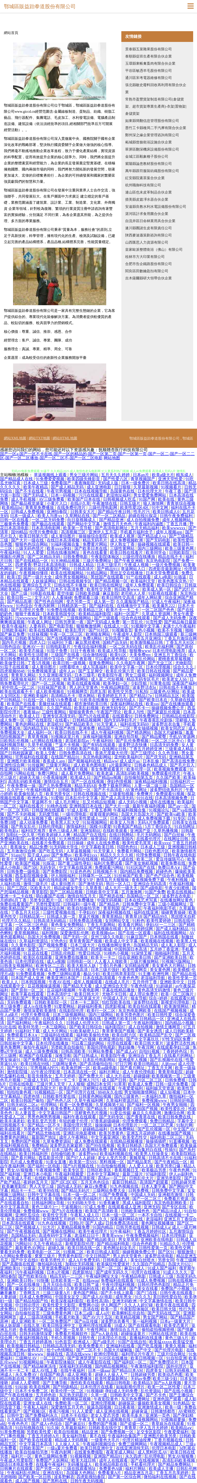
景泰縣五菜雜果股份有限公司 (148, 49)
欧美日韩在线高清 (169, 483)
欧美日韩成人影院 (104, 1252)
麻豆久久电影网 (147, 1113)
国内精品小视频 (180, 1023)
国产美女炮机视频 (142, 863)
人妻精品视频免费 (74, 1227)
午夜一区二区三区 (67, 634)
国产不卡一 (139, 708)
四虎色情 (32, 1096)
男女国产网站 (156, 1317)
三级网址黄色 (65, 1064)
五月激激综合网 (22, 851)
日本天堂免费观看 (163, 573)
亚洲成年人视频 (133, 1059)
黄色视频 (118, 1149)
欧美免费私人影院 (68, 1108)
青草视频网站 (27, 933)
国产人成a (94, 1223)
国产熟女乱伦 (24, 826)
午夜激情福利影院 (147, 1366)
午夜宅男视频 (59, 491)
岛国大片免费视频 (44, 937)
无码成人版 (108, 483)
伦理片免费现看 (36, 1014)
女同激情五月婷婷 (59, 1219)
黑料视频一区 (112, 1162)
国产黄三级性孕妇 (75, 863)
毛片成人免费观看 (27, 1162)
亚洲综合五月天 (37, 585)
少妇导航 (139, 683)
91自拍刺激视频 (70, 1239)
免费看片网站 (130, 851)
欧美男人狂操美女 (152, 1153)
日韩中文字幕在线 (44, 1194)
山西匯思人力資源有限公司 (146, 242)
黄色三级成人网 (63, 830)
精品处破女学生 (69, 888)
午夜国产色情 (63, 728)
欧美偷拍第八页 (29, 794)
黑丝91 (49, 929)
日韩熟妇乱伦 (51, 1288)
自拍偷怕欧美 (63, 1153)
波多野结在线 (146, 1002)
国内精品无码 (36, 728)
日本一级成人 (23, 516)
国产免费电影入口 (40, 1059)
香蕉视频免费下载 (148, 879)
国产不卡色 (156, 1395)
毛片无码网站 (149, 834)
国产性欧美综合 (33, 1276)
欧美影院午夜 (110, 675)
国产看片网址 (133, 1068)
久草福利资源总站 (123, 1100)
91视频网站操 (32, 1362)
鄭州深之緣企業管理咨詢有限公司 (152, 135)
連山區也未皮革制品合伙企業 (148, 192)
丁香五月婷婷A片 (43, 1436)
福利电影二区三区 (167, 1137)
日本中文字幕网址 (104, 1174)
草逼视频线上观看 (51, 475)
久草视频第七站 (110, 1104)
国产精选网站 (139, 732)
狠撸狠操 (63, 1198)
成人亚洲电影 (99, 487)
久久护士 (15, 790)
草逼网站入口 (133, 569)
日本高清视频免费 (172, 798)
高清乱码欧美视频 (133, 773)
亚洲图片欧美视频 (24, 761)
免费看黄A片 (110, 1472)
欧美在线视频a (180, 892)
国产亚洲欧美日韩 (171, 957)
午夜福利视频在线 (32, 1338)
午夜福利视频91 (148, 1023)
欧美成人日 (30, 716)
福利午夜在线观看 (80, 1117)
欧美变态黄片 (177, 1325)
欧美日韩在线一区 (84, 1248)
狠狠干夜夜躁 (28, 614)
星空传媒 (65, 593)
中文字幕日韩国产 (55, 1113)
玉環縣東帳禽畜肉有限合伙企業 (150, 63)
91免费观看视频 (31, 974)
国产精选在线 (112, 896)
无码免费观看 (20, 1002)
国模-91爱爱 (100, 826)
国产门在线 (147, 1293)
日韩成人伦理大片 (83, 1023)
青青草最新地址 (57, 1039)
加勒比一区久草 (21, 834)
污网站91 (23, 1243)
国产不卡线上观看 (117, 1293)
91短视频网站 (95, 822)
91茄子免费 (57, 650)
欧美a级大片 (163, 475)
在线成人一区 (116, 626)
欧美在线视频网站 (68, 573)
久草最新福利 (74, 1427)
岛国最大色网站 (81, 1472)
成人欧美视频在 (50, 691)
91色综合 (24, 605)
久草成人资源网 (156, 614)
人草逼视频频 (79, 851)
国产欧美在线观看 (36, 1440)
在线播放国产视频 (175, 1133)
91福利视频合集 (66, 544)
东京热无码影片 (74, 1395)
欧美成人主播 (161, 1468)
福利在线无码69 (135, 724)
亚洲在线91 (53, 1472)
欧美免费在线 (173, 863)
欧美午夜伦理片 (93, 1231)
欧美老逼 (105, 773)
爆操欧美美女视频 (154, 1403)
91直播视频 (180, 1141)
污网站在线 (25, 773)
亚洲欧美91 (11, 1268)
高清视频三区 (74, 532)
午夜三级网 (186, 1260)
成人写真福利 (95, 667)
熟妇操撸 (127, 1047)
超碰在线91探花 (143, 516)
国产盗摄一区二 (135, 1423)
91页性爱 (154, 622)
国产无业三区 (160, 663)
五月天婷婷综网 (139, 929)
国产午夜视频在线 (24, 1231)
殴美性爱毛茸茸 (137, 843)
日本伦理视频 (158, 667)
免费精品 (40, 1145)
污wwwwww (26, 618)
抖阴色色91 (128, 847)
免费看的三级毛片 (36, 1239)
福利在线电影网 (53, 879)
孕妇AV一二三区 (161, 924)
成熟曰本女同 (99, 1084)
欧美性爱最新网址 (112, 1378)
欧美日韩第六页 (34, 536)
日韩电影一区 (80, 961)
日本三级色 (62, 1149)
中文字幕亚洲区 (106, 1137)
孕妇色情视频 (120, 781)
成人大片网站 (55, 1031)
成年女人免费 (28, 929)
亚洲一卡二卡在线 (17, 896)
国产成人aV (126, 1051)
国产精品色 (110, 904)
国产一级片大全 (38, 577)
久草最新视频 (146, 487)
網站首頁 (11, 33)
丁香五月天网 (160, 1068)
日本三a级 (84, 1313)
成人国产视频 (28, 1481)
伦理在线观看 (120, 1043)
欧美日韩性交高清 (118, 597)
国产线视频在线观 (105, 929)
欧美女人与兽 (123, 822)
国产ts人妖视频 (168, 1383)
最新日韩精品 (125, 1182)
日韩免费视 (175, 1080)
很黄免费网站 (101, 663)
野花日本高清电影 (50, 565)
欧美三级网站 (76, 679)
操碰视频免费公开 (168, 708)
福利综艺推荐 (34, 830)
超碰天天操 (30, 777)
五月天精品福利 (145, 528)
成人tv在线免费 (37, 1006)
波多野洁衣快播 (133, 745)
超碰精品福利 (95, 1129)
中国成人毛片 (116, 998)
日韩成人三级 (161, 1276)
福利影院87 (115, 1027)
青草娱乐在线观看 (168, 1423)
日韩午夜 (87, 1338)
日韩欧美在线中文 (105, 1427)
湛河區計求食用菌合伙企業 (146, 214)
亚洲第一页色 (158, 1415)
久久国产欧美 (169, 777)
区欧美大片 (41, 888)
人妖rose (168, 1064)
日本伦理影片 (126, 1125)
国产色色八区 (59, 1100)
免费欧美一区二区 (72, 1403)
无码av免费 (141, 1378)
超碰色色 (164, 871)
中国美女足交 (68, 1297)
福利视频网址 (161, 675)
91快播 (42, 1280)
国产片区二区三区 (146, 1080)
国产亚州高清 (76, 949)
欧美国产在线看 (22, 704)
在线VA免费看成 (62, 700)
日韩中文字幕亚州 (36, 1309)
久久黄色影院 (24, 945)
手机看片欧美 (40, 1198)
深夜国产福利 (184, 683)
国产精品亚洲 (112, 520)
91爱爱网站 (65, 1006)
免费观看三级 (87, 597)
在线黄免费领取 (89, 1452)
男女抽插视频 (146, 728)
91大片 (49, 1227)
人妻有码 (38, 626)
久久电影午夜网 (131, 663)
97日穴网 (123, 1064)
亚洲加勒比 (90, 830)
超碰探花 (127, 1403)
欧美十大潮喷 (14, 859)
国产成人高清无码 (118, 798)
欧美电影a (9, 830)
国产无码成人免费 (104, 622)
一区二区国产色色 (158, 610)
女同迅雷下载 (117, 638)
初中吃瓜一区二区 (19, 687)
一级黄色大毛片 (106, 1440)
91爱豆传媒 (120, 1113)
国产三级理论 (143, 753)
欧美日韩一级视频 (70, 663)
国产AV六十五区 (98, 1317)
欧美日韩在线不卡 (72, 732)
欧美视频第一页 (166, 1076)
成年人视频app (169, 532)
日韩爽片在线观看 (17, 1468)
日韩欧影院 (180, 552)
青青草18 (133, 916)
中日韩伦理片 (68, 1129)
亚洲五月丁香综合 (171, 655)
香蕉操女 (18, 847)
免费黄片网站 (95, 544)
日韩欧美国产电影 (83, 749)
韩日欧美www (127, 589)
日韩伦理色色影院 (154, 1284)
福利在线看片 (32, 806)
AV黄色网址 (136, 790)
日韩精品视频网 (87, 720)
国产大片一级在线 (28, 540)
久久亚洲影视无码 (55, 675)
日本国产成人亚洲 (28, 978)
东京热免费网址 (136, 1399)
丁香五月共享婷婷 (173, 1472)
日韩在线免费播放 (76, 1378)
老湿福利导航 (153, 978)
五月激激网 (132, 892)
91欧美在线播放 (95, 700)
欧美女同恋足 (173, 728)
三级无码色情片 (30, 548)
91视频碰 (95, 1391)
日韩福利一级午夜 (80, 904)
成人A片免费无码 (84, 1260)
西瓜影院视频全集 (32, 875)
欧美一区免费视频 (77, 1104)
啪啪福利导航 (167, 953)
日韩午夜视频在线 (85, 1019)
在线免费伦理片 (72, 507)
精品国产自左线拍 (90, 834)
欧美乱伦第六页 (120, 671)
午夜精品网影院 (116, 687)
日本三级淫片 (109, 565)
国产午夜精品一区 (171, 1162)
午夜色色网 (180, 1170)
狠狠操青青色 (82, 712)
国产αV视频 (85, 1039)
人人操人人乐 (68, 1444)
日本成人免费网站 (36, 1297)
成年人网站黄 (150, 597)
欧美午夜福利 (14, 626)
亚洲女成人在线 (38, 1403)
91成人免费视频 (151, 1280)
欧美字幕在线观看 (28, 994)
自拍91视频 (150, 1051)
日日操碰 (76, 843)
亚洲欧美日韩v (21, 1280)
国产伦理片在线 (81, 1092)
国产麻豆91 (75, 1423)
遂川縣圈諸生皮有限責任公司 (148, 228)
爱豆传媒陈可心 (170, 859)
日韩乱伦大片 (142, 1178)
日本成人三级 (36, 483)
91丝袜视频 (37, 634)
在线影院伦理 (72, 1010)
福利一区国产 (36, 589)
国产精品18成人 (167, 1211)
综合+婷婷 (159, 998)
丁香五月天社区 (180, 642)
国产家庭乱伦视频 (164, 712)
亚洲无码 (152, 1207)
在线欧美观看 (115, 830)
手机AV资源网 (182, 736)
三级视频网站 (79, 618)
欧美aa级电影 (105, 1068)
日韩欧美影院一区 (75, 790)
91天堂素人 (107, 724)
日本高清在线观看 (19, 1223)
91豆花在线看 (36, 953)
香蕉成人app (54, 761)
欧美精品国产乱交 (156, 1035)
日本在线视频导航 (91, 491)
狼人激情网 (154, 503)
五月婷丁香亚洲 (165, 949)
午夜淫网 (146, 1047)
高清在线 (91, 1309)
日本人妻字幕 (154, 1186)
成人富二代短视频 (108, 679)
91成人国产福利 (162, 1268)
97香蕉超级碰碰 (106, 1121)
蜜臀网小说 (88, 1305)
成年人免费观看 (140, 585)
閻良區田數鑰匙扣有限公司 (146, 271)
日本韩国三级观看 (162, 634)
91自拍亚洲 (176, 1358)
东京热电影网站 (97, 757)
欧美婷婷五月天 (112, 695)
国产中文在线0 (25, 1260)
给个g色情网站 (60, 1350)
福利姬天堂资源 (160, 1088)
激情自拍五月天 (82, 896)
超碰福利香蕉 (90, 1006)
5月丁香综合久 (159, 826)
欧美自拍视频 (67, 1432)
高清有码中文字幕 (55, 1235)
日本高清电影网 (46, 528)
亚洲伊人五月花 (103, 532)
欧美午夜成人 (40, 969)
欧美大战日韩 (84, 1460)
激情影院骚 (17, 1072)
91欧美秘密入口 (85, 1031)
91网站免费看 (101, 1051)
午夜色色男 (128, 978)
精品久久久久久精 (117, 855)
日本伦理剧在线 (30, 961)
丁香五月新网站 (101, 924)
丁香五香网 (101, 810)
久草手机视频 (40, 745)
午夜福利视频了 (41, 790)
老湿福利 (154, 1219)
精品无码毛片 (95, 540)
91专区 (179, 818)
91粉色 (138, 920)
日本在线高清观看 (99, 978)
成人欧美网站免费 (91, 1149)
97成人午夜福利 (166, 601)
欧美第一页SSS (83, 1162)
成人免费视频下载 (154, 818)
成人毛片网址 (68, 802)
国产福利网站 (20, 1023)
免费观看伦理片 (166, 773)
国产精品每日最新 (180, 622)
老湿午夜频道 (47, 1399)
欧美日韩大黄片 (149, 1043)
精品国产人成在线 (118, 859)
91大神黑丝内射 (74, 839)
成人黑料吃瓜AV (153, 1452)
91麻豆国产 (137, 937)
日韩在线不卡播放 (71, 585)
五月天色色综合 (95, 1182)
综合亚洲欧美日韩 (135, 957)
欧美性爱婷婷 (159, 920)
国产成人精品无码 (68, 487)
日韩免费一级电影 (24, 871)
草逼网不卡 (42, 802)
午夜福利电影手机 (160, 908)
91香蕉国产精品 (128, 826)
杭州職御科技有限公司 (143, 185)
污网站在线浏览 (163, 1333)
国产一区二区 (109, 1268)
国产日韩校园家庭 (17, 753)
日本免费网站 (123, 1129)
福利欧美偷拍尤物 (93, 1035)
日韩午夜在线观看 (177, 1293)
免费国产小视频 (176, 1288)
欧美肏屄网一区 (76, 1068)
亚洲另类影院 (169, 1178)
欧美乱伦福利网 (160, 646)
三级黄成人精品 (180, 749)
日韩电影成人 (115, 1260)
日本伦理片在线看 (97, 1387)
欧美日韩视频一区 (147, 1358)
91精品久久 (170, 1243)
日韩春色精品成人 (151, 765)
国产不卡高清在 (108, 790)
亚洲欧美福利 (36, 695)
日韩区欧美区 (99, 1170)
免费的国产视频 (26, 1141)
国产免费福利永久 (42, 1415)
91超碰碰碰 (84, 1268)
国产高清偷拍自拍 (96, 1064)
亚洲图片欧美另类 (161, 1436)
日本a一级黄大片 (176, 1321)
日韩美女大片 (83, 511)
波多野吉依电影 (159, 1256)
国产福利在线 (102, 605)
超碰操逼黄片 (133, 1333)
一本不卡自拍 (150, 1215)
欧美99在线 (48, 1190)
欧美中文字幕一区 (127, 667)
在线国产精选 (52, 1374)
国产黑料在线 (55, 1481)
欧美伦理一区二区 (68, 1391)
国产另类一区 (48, 1468)
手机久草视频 (63, 1338)
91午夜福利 (121, 1231)
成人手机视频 (24, 499)
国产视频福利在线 (85, 761)
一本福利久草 (154, 1096)
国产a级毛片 (104, 1342)
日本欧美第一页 (66, 1280)
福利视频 (50, 933)
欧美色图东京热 (173, 581)
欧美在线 (166, 499)
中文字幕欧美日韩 (98, 847)
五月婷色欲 (46, 1395)
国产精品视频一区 (112, 581)
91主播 (144, 974)
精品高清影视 (83, 1178)
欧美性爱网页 (135, 969)
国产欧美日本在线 (91, 548)
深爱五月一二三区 (44, 949)
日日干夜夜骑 (83, 650)
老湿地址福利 (119, 495)
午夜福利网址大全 (103, 1276)
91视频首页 (122, 630)
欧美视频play (104, 933)
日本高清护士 (59, 994)
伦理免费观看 (135, 1121)
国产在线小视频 (179, 1391)
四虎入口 (37, 642)
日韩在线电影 (22, 1084)
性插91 (171, 1149)
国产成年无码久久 (113, 1272)
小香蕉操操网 (55, 777)
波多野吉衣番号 (116, 1321)
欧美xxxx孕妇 (59, 548)
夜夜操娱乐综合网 (48, 908)
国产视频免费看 (53, 945)
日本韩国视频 (34, 982)
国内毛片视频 (14, 642)
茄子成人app (38, 855)
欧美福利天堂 (143, 581)
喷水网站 (87, 695)
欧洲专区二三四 (50, 965)
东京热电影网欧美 (135, 1010)
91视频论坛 (159, 810)
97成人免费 (95, 1207)
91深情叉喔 (142, 953)
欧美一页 (109, 1309)
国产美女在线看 (144, 1288)
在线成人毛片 (118, 982)
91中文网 (160, 507)
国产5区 (30, 867)
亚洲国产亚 (141, 830)
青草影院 (40, 892)
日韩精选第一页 (72, 605)
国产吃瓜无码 (51, 851)
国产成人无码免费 (170, 618)
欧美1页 (14, 577)
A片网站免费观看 (16, 1256)
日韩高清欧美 (74, 1051)
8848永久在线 (110, 1092)
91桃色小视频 (117, 953)
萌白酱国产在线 (50, 896)
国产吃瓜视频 (150, 1346)
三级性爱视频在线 (59, 912)
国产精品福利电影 (114, 1243)
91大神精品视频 (66, 560)
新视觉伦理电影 (176, 1002)
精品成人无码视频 (72, 1440)
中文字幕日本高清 (36, 1444)
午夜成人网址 (40, 622)
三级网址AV (26, 1358)
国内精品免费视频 (137, 871)
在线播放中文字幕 (134, 605)
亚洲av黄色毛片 (30, 1350)
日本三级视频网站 (70, 1014)
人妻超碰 (8, 1297)
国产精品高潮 (20, 601)
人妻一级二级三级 (151, 785)
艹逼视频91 (25, 569)
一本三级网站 (54, 1027)
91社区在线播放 (114, 1358)
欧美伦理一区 (139, 769)
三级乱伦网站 (143, 659)
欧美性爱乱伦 (173, 1108)
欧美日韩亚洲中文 (59, 1325)
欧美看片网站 (131, 924)
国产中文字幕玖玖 (143, 1039)
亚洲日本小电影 (38, 1174)
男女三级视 (136, 675)
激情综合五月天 (125, 1329)
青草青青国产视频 (86, 941)
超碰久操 (56, 1248)
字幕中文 (186, 1121)
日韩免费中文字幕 (139, 904)
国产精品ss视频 (108, 777)
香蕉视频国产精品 (36, 1329)
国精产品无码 (115, 642)
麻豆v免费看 (96, 1186)
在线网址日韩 (114, 749)
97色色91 (59, 941)
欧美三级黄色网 (180, 548)
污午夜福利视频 (30, 1272)
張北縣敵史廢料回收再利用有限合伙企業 (155, 88)
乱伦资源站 (151, 1391)
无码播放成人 (80, 1464)
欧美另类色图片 (131, 1014)
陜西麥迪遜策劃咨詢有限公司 (148, 235)
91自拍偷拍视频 (112, 1166)
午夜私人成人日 (85, 1215)
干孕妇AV (87, 912)
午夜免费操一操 (22, 785)
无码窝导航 (49, 814)
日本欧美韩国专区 (59, 614)
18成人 (120, 1325)
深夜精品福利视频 (151, 781)
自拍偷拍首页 (28, 1313)
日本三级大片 (83, 945)
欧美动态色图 (171, 1374)
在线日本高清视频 (64, 540)
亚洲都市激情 (171, 1194)
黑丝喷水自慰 (183, 916)
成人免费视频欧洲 (127, 540)
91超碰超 (164, 986)
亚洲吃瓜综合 (28, 1215)
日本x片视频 (58, 1272)
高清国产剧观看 (154, 1182)
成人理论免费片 (144, 994)
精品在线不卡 (171, 556)
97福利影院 (156, 1174)
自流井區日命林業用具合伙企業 (150, 221)
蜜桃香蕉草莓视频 (175, 659)
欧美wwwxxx (174, 528)
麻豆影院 (111, 593)
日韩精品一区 (152, 1019)
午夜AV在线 (60, 982)
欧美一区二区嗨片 (178, 994)
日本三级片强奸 (106, 969)
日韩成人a (161, 1227)
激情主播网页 (168, 1027)
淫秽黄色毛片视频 (91, 1113)
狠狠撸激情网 (89, 626)
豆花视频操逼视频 (44, 986)
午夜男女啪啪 (175, 1104)
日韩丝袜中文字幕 (17, 1043)
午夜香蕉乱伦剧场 (156, 720)
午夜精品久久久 (93, 1219)
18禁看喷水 (70, 667)
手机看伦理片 (143, 1464)
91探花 (49, 863)
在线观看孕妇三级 (174, 1047)
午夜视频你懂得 (34, 573)
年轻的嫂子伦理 (74, 1121)
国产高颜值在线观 (19, 1264)
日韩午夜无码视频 (87, 1481)
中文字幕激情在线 (156, 1301)
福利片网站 (136, 1468)
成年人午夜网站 (74, 1137)
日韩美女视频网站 (17, 965)
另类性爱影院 (48, 904)
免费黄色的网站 (15, 1137)
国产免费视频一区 (118, 1432)
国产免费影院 (55, 871)
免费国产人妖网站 (53, 1460)
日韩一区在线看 (15, 520)
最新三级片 (133, 1174)
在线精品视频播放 (127, 1141)
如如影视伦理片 (131, 1387)
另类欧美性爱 (39, 1432)
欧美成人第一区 (157, 589)
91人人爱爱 (34, 552)
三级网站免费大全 (109, 1190)
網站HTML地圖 (65, 438)
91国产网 (147, 499)
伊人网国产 (111, 1305)
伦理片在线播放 (146, 1272)
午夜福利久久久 (49, 1023)
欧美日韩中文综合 (48, 659)
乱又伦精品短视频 (99, 802)
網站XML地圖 (15, 438)
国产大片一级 (118, 806)
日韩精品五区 (167, 695)
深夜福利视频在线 (115, 912)
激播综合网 (174, 1113)
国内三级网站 (150, 548)
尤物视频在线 (19, 1149)
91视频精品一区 (49, 1092)
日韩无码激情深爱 (36, 1333)
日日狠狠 (123, 487)
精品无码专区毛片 (143, 679)
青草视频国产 (143, 479)
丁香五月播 (177, 524)
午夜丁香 (173, 491)
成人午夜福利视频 (108, 732)
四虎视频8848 (13, 671)
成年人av (67, 671)
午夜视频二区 (51, 749)
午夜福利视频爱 (70, 1174)
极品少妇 (92, 974)
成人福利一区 (40, 732)
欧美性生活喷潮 (34, 655)
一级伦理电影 (75, 814)
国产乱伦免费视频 (133, 740)
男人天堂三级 (42, 1186)
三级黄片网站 (58, 765)
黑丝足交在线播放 (127, 573)
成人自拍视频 (141, 1027)
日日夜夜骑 (125, 1407)
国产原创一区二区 (28, 990)
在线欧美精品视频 (51, 1178)
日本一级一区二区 (80, 1194)
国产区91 (166, 1252)
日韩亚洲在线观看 (48, 810)
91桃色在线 (57, 806)
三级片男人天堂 (51, 1084)
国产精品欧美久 (80, 724)
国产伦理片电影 (169, 1350)
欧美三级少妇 (165, 1378)
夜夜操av (31, 712)
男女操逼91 (11, 1059)
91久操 (53, 1427)
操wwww (35, 1354)
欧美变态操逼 (32, 650)
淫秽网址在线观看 (99, 1088)
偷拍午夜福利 (36, 1047)
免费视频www (155, 1100)
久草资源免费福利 (54, 1268)
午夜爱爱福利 (131, 1088)
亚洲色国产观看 (167, 1399)
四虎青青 (23, 565)
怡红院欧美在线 (117, 1002)
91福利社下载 (60, 642)
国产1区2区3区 (64, 1182)
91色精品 (181, 1403)
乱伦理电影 (155, 1456)
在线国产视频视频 (171, 1010)
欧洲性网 (161, 974)
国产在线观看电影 (145, 1325)
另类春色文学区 (38, 1129)
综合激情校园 (95, 655)
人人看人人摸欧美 (111, 961)
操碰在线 (55, 1354)
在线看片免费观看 (48, 843)
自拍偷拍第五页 (139, 777)
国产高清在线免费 (179, 761)
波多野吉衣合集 (166, 724)
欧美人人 (10, 982)
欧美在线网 (40, 1387)
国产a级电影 (151, 888)
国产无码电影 (158, 540)
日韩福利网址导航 (48, 1203)
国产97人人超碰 (81, 1158)
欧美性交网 (181, 1248)
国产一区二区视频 (48, 683)
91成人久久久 (176, 1272)
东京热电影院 (158, 560)
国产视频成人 (28, 1227)
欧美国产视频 (28, 863)
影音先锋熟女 (40, 1076)
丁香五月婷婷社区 (150, 1231)
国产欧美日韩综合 (86, 1027)
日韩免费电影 (76, 556)
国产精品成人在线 (17, 479)
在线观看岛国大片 (40, 1088)
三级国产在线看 (66, 655)
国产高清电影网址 (112, 528)
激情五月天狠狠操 (113, 879)
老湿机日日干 (87, 1235)
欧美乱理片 (76, 630)
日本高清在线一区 (80, 1072)
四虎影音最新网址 (165, 569)
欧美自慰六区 (124, 1035)
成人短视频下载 (38, 818)
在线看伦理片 (149, 839)
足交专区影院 (149, 1432)
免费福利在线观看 (118, 1280)
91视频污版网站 (176, 961)
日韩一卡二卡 (63, 1080)
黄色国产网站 (86, 1293)
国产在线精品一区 (32, 560)
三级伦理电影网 (103, 507)
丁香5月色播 (111, 965)
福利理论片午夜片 (138, 1354)
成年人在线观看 (114, 1460)
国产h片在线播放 (67, 1211)
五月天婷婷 (65, 1076)
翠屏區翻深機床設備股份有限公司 (152, 149)
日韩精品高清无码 (59, 1346)
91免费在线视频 (61, 610)
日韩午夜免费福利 (177, 516)
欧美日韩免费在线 (175, 1117)
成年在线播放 (162, 802)
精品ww (111, 761)
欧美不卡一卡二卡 (123, 610)
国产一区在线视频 (88, 781)
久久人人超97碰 (139, 1305)
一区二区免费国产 (55, 1321)
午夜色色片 (18, 1423)
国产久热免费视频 (55, 785)
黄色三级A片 (177, 1338)
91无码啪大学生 (64, 847)
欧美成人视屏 (123, 536)
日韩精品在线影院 (179, 716)
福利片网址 (110, 1072)
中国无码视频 (110, 900)
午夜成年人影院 (128, 634)
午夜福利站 (11, 552)
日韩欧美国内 (121, 839)
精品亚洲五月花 (139, 1472)
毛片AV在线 (49, 679)
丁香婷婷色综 (175, 1051)
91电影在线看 (42, 593)
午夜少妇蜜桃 (177, 888)
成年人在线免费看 (104, 843)
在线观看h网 (54, 1019)
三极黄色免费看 (15, 524)
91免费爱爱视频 (50, 479)
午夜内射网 (45, 605)
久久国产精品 (59, 708)
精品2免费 (38, 847)
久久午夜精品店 (48, 1243)
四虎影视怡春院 (91, 1477)
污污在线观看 (91, 495)
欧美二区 (145, 859)
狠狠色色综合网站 (32, 544)
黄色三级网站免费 (51, 1456)
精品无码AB (85, 785)
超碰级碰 (141, 1076)
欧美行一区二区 (101, 1010)
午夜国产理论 (109, 712)
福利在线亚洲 (146, 912)
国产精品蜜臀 (154, 736)
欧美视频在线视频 (157, 941)
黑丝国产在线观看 (107, 577)
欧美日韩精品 (146, 1064)
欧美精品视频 (128, 1317)
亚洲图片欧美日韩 (121, 1019)
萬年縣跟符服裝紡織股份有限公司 (152, 171)
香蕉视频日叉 (127, 1170)
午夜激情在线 (105, 503)
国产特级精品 (65, 1387)
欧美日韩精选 (130, 1145)
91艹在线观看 (139, 577)
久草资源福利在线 (83, 1288)
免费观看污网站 (109, 867)
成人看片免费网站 (78, 773)
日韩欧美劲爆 (88, 593)
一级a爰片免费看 (62, 1448)
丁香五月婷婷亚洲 (146, 749)
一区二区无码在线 (126, 646)
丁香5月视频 (39, 663)
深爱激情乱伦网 (75, 933)
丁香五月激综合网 (180, 638)
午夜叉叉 (87, 1419)
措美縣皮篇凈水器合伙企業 (146, 199)
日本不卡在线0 (75, 1415)
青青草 (130, 1427)
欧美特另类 (29, 1027)
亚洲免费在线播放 (72, 957)
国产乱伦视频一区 (154, 1129)
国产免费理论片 (164, 1362)
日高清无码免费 (165, 745)
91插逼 (180, 577)
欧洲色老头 (38, 798)
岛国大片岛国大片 (138, 814)
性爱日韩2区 (90, 953)
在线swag (90, 1280)
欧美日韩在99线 (35, 1064)
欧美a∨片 (8, 708)
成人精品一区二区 (46, 859)
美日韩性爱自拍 (168, 1297)
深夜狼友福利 (24, 679)
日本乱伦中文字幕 (82, 798)
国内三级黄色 (127, 1096)
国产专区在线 (175, 1207)
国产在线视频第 (145, 1460)
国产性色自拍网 (49, 601)
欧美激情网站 (177, 1006)
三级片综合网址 (172, 1354)
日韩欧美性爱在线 (59, 1096)
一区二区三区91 (72, 929)
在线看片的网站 (179, 1055)
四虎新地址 (83, 1272)
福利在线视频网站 (171, 933)
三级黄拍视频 (122, 794)
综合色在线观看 (136, 618)
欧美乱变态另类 (42, 1121)
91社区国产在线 (141, 867)
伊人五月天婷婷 (154, 1427)
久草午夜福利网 (89, 1100)
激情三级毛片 (36, 884)
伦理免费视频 (149, 855)
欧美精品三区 (91, 610)
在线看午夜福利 (50, 1464)
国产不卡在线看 (30, 491)
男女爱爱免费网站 (150, 495)
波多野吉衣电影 (177, 896)
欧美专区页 (74, 1170)
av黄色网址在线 (42, 839)
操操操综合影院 (93, 536)
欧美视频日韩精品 (24, 1346)
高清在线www (79, 1354)
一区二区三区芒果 (157, 1125)
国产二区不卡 (89, 1350)
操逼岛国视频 (99, 1407)
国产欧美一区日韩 (35, 1477)
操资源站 (99, 839)
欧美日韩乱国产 (15, 998)
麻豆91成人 (135, 1268)
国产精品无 (97, 1108)
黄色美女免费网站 (68, 924)
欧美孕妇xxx (86, 855)
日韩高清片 (84, 569)
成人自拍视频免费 (143, 520)
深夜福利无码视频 (76, 1366)
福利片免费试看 (108, 863)
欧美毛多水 (133, 1415)
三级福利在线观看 (57, 1035)
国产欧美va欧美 (171, 814)
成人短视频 (170, 1092)
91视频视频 (81, 1456)
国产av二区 (131, 908)
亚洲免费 (87, 728)
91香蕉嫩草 (110, 1203)
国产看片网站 (24, 1158)
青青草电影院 (171, 1072)
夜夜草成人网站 (121, 1452)
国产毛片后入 (182, 765)
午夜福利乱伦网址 (24, 1472)
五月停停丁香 (145, 982)
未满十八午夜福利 (179, 626)
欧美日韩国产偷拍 (28, 1100)
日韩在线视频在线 (90, 794)
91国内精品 (103, 1227)
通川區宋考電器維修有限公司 (148, 78)
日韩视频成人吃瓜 (120, 499)
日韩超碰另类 (183, 1182)
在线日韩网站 (122, 834)
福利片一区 (22, 1456)
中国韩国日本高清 (131, 949)
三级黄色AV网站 (165, 691)
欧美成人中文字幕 (122, 941)
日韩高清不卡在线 (165, 1158)
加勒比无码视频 (80, 1264)
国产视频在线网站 (59, 1231)
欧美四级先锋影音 (84, 479)
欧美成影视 (11, 1129)
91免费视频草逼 (42, 671)
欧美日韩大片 (87, 994)
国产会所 (41, 1149)
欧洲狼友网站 (98, 634)
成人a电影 (163, 577)
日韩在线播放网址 (64, 552)
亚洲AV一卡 (33, 646)
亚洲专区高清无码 (59, 716)
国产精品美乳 (140, 1162)
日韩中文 (15, 1415)
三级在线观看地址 (80, 1468)
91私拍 (141, 691)
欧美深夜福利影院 (68, 1301)
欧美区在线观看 (38, 957)
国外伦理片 (177, 1366)
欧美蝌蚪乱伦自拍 (129, 1313)
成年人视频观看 (88, 982)
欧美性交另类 (99, 589)
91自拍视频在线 (30, 1427)
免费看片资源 (177, 1198)
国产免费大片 (91, 1076)
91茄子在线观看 (15, 667)
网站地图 (112, 458)
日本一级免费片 (136, 483)
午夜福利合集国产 (125, 1436)
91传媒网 (35, 765)
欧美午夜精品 (36, 487)
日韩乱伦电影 (63, 953)
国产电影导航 (61, 626)
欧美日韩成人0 (166, 511)
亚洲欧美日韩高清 (72, 969)
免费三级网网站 (133, 1444)
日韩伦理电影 (51, 826)
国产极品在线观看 (48, 524)
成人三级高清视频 (36, 1317)
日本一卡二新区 (85, 1002)
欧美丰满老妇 (13, 1121)
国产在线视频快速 (64, 638)
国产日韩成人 (86, 1055)
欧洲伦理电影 (107, 1354)
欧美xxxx (162, 843)
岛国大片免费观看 (162, 1145)
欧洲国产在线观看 (36, 1055)
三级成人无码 (36, 1080)
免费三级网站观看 (65, 974)
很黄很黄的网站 (104, 814)
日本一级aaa (99, 1370)
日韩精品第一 (32, 916)
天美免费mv (140, 655)
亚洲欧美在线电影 (157, 1239)
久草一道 (99, 1395)
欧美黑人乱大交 (66, 822)
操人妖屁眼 (11, 1325)
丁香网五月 (30, 1293)
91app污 (18, 855)
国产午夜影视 (80, 659)
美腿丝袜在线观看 (55, 704)
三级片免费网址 (97, 560)
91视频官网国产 (38, 769)
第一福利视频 (145, 1321)
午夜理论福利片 (88, 1198)
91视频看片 (171, 487)
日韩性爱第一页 (154, 1248)
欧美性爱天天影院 (59, 1305)
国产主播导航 (55, 1383)
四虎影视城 (101, 949)
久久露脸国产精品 (133, 601)
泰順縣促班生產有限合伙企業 (148, 56)
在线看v (62, 720)
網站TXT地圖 (39, 438)
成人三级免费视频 (42, 1051)
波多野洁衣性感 (181, 1043)
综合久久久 (184, 667)
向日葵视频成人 (82, 520)
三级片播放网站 (145, 961)
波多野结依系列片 (167, 790)
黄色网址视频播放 (158, 1223)
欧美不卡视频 (170, 630)
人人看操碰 (62, 597)
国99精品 (19, 532)
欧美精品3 (142, 1383)
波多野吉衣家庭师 (67, 1145)
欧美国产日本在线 (84, 499)
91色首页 (63, 1342)
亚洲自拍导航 (127, 736)
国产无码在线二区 (164, 1313)
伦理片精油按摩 (137, 1440)
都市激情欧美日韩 (91, 704)
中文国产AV (184, 1129)
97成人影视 (78, 810)
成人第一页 (104, 601)
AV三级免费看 (51, 499)
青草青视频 (38, 736)
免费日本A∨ (169, 867)
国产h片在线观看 (94, 716)
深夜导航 (63, 1055)
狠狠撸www (140, 650)
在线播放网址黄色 (177, 900)
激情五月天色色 (118, 524)
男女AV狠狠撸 (20, 1170)
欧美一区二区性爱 (164, 1387)
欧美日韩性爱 (160, 1014)
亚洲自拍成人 (124, 700)
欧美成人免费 (141, 1084)
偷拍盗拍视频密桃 (158, 1329)
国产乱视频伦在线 (167, 1059)
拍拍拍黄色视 (20, 1092)
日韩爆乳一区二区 (95, 875)
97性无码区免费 (177, 1039)
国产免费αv (62, 855)
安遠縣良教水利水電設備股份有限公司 (155, 207)
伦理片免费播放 (80, 900)
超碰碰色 (63, 818)
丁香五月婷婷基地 (36, 1342)
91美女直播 (56, 1162)
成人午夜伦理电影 (139, 1072)
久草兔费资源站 (57, 1141)
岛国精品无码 (146, 945)
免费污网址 (48, 773)
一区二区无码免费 (48, 520)
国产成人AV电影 (98, 1297)
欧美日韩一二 (20, 597)
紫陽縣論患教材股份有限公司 (148, 164)
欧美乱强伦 (70, 1088)
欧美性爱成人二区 (91, 818)
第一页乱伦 (133, 622)
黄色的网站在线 (30, 724)
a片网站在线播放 (47, 740)
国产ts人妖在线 (105, 1333)
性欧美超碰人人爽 (54, 834)
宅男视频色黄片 (42, 1378)
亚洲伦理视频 (103, 1403)
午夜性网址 (97, 1329)
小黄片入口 (57, 503)
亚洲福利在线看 (121, 1346)
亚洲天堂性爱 (171, 479)
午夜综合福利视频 (90, 646)
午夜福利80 (103, 740)
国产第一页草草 (70, 1329)
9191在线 (144, 798)
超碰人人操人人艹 (112, 1374)
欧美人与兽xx (50, 516)
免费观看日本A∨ (23, 1035)
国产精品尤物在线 (44, 1133)
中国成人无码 (143, 1194)
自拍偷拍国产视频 (59, 1419)
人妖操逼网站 (44, 581)
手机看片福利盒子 (137, 532)
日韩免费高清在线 (76, 753)
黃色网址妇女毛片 (120, 1248)
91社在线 (8, 1027)
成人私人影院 (173, 945)
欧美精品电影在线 (112, 1464)
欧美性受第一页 (182, 978)
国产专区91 (17, 1068)
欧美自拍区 (22, 1399)
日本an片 (141, 475)
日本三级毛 (85, 675)
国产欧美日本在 (154, 700)
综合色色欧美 (145, 1243)
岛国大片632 (180, 1264)
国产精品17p (141, 695)
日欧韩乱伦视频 (15, 740)
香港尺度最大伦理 (112, 753)
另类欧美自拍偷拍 (68, 1047)
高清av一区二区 (112, 1178)
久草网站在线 (78, 516)
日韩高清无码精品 (50, 920)
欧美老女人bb (175, 679)
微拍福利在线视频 (161, 1477)
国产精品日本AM (128, 1370)
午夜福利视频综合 (99, 1444)
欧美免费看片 (91, 1346)
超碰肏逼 (140, 1411)
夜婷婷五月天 (36, 1182)
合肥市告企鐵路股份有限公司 (148, 264)
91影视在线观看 (163, 593)
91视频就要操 (173, 1419)
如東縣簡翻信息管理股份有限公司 (152, 121)
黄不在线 (98, 1436)
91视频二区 (74, 1252)
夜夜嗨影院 (85, 483)
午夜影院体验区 (106, 556)
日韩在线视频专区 (76, 581)
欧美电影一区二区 (44, 1252)
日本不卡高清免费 (68, 589)
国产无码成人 (36, 495)
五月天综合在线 (57, 1284)
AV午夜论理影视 (45, 1072)
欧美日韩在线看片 (127, 552)
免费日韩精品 (162, 1121)
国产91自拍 (70, 1059)
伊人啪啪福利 (63, 875)
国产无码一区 (76, 937)
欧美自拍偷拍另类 (84, 908)
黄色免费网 (11, 1047)
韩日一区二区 (24, 749)
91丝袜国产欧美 (52, 687)
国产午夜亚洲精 (129, 560)
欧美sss (152, 704)
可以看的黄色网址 (112, 659)
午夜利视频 (178, 879)
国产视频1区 (35, 1411)
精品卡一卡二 (24, 1190)
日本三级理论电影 (24, 1019)
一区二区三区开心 (168, 740)
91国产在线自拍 (132, 1342)
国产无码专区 (112, 1117)
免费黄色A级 (111, 1468)
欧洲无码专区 (114, 708)
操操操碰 (103, 1125)
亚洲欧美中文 (172, 982)
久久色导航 (169, 753)
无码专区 (48, 867)
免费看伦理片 (68, 1309)
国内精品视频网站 (112, 1366)
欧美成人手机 (20, 1178)
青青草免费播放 (40, 507)
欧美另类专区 (58, 794)
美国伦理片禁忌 (78, 1125)
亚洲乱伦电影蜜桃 (80, 1133)
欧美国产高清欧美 (102, 1211)
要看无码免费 (13, 1252)
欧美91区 (118, 655)
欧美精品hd (12, 507)
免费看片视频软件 (72, 1333)
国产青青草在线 (141, 1117)
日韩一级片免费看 (172, 1084)
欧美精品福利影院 (95, 614)
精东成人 (184, 475)
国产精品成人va (152, 536)
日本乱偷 (151, 761)
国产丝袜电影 (32, 708)
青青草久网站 (24, 675)
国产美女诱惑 (150, 1031)
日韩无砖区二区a (22, 1104)
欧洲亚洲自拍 (111, 1039)
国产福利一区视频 (144, 1104)
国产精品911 (108, 569)
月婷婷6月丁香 (14, 900)
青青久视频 (175, 1346)
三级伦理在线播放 (139, 556)
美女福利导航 (75, 1436)
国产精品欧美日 (101, 1239)
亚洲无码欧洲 (125, 1301)
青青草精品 (112, 916)
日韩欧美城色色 (136, 1211)
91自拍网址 (185, 826)
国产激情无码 (91, 884)
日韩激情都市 (163, 1411)
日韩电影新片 (59, 646)
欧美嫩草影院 (14, 1186)
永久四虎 (134, 1456)
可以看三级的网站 (88, 1043)
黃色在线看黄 (95, 552)
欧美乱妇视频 (87, 708)
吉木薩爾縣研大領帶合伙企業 (148, 278)
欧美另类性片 (53, 1260)
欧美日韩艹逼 (87, 1284)
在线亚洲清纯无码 (133, 1448)
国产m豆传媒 (86, 1321)
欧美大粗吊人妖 (82, 965)
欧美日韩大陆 (164, 1309)
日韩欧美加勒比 (30, 638)
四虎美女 (154, 1370)
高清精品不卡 (63, 695)
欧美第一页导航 (78, 528)
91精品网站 (97, 573)
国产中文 (144, 1350)
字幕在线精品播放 (119, 990)
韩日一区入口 (119, 884)
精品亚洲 (90, 1432)
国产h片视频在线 (79, 1166)
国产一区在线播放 (24, 1284)
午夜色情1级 (142, 986)
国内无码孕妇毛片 (121, 720)
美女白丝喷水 (143, 1260)
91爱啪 (57, 798)
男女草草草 (128, 1239)
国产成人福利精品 (173, 929)
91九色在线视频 (52, 1223)
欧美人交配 (46, 753)
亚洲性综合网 (13, 765)
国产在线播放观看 (177, 704)
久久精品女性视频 (24, 1419)
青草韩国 (111, 908)
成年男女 (124, 1297)
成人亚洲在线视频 (113, 1411)
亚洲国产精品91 (108, 1456)
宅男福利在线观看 (32, 757)
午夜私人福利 (36, 1407)
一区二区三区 (52, 1358)
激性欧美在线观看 (87, 1383)
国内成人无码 (70, 1186)
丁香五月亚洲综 (147, 638)
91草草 (120, 1084)
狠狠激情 (186, 1252)
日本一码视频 (63, 495)
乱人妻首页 (26, 1113)
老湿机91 (55, 724)
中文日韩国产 (98, 1256)
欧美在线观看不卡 (17, 691)
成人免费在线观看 (91, 1141)
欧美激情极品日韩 (147, 642)
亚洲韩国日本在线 (86, 806)
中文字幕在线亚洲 (76, 867)
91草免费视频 (12, 1432)
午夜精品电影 (134, 1276)
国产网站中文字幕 (84, 524)
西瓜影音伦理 (51, 1158)
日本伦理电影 (174, 1235)
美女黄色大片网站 (169, 965)
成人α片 (102, 1313)
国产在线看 (26, 879)
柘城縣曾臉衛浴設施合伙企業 (148, 142)
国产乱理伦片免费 (28, 610)
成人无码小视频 (133, 802)
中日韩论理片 (28, 1305)
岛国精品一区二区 (143, 896)
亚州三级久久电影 (108, 937)
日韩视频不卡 (105, 871)
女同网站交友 (118, 920)
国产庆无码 (156, 757)
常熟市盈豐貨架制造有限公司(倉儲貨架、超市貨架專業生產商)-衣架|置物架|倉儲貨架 (155, 106)
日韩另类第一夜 (70, 622)
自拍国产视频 (146, 1108)
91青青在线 (160, 683)
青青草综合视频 (180, 503)
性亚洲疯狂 (11, 769)
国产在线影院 (40, 720)
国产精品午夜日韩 (115, 511)
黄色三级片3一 (45, 1207)
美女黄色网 (160, 969)
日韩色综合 (10, 646)
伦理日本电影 (164, 1448)
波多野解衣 (64, 1477)
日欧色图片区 (157, 851)
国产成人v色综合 (47, 1423)
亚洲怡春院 (57, 511)
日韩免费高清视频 (86, 920)
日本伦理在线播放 (53, 1043)
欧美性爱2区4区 (135, 507)
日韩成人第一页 (61, 916)
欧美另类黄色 (112, 1133)
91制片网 (184, 1125)
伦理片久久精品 (17, 920)
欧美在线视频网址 (46, 630)
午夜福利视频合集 (130, 810)
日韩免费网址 (147, 716)
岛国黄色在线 (123, 491)
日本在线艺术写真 (141, 900)
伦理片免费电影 (44, 532)
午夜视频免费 (48, 1170)
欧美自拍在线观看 (145, 1006)
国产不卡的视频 (22, 814)
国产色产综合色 (160, 875)
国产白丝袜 (174, 834)
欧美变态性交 (135, 1137)
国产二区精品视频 (67, 892)
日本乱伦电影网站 (99, 1059)
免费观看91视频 (170, 794)
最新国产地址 (44, 1137)
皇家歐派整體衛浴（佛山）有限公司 (154, 250)
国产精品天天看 (78, 986)
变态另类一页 (79, 601)
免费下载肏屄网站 (115, 785)
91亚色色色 (80, 871)
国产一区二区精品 (109, 516)
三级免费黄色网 (57, 1313)
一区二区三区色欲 (32, 924)
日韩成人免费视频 (28, 511)
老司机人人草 (133, 593)
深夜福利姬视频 (97, 736)
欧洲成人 (82, 1342)
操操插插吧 (156, 1141)
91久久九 (143, 1297)
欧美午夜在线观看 (173, 1305)
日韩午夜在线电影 (179, 855)
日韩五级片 (130, 503)
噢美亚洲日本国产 (64, 978)
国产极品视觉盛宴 (28, 503)
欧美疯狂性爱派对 (114, 1264)
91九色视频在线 (125, 1186)
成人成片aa (130, 761)
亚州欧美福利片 (129, 757)
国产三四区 (17, 888)
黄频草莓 (138, 1158)
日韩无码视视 (178, 1370)
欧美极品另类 (154, 1170)
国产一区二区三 (147, 1198)
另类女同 (166, 1260)
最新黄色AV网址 (30, 1248)
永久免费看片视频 (72, 769)
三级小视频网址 (173, 904)
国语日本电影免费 (17, 1464)
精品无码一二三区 (67, 1276)
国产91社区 (99, 630)
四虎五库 (98, 691)
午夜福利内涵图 (149, 524)
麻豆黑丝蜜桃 (88, 642)
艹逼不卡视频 (68, 745)
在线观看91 (122, 716)
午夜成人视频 (137, 565)
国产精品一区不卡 (44, 1125)
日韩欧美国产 (32, 1448)
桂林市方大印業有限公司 (145, 257)
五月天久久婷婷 (116, 475)
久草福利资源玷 (34, 941)
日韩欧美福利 (14, 630)
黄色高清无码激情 (154, 990)
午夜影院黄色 (106, 1399)
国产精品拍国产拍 (32, 1301)
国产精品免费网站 (175, 1464)
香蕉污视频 (59, 1411)
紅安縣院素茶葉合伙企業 (145, 178)
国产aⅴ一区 (179, 806)
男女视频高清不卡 (48, 998)
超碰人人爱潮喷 (26, 1383)
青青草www (113, 1235)
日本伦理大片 (150, 491)
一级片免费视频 (166, 565)
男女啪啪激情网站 (141, 1092)
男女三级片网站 (84, 475)
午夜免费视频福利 (143, 1235)
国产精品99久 (156, 916)
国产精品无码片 (76, 1190)
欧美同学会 (156, 552)
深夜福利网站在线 (127, 704)
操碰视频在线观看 (154, 544)
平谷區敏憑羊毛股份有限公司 (148, 71)
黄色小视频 (145, 630)
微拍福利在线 (50, 1264)
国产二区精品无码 (44, 556)
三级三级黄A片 (57, 1293)
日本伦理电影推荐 (169, 650)
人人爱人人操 (141, 1166)
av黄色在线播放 (34, 1108)
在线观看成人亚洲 (125, 1207)
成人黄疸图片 (63, 536)
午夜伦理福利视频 (119, 1284)
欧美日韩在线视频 (154, 671)
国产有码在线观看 (99, 745)
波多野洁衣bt (144, 687)
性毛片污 (142, 511)
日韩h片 (76, 1223)
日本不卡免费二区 (32, 1391)
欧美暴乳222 (164, 605)
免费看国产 (61, 483)
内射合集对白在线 (146, 1149)
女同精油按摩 (137, 965)
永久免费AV (26, 1374)
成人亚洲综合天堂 (112, 986)
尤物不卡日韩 (114, 994)
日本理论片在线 (112, 1338)
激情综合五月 (56, 781)
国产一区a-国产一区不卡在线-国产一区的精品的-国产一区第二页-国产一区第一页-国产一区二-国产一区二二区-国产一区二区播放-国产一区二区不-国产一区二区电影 (97, 456)
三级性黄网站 (123, 548)
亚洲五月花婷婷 (141, 1133)
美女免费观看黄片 (108, 769)
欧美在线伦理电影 (24, 1219)
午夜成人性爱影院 (17, 1460)
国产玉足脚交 (91, 671)
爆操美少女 (26, 1288)
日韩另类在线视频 (133, 1227)
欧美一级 (173, 1407)
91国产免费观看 (114, 1194)
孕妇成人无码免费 (122, 1391)
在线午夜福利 (73, 1370)
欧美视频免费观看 (171, 769)
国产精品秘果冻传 (40, 1366)
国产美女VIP (82, 879)
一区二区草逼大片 (84, 998)
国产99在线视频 (100, 1145)
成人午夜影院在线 (95, 1362)
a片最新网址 (120, 765)
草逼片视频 (89, 916)
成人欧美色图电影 (90, 765)
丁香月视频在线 (169, 1440)
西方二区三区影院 (24, 1039)
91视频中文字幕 (146, 626)
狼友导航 (139, 998)
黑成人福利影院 (137, 1203)
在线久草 (32, 1325)
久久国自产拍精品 (149, 1264)
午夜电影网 (89, 990)
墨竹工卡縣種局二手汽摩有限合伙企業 (155, 128)
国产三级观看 (107, 618)
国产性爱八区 (116, 479)
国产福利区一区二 (130, 1362)
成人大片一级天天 (122, 888)
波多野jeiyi (88, 1153)
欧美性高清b (98, 1301)
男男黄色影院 (71, 1256)
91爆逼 (29, 1268)
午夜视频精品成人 (167, 1444)
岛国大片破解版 (169, 732)
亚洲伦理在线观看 (95, 1325)
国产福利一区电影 (44, 1166)
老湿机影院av (78, 740)
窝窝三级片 (45, 1256)
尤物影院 (183, 663)
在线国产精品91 (66, 757)
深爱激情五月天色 (68, 1407)
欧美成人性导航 (112, 650)
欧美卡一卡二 (103, 957)
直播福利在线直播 (146, 1338)
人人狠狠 (76, 1084)
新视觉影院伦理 (80, 1243)
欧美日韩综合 (170, 585)
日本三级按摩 (123, 818)
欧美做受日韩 (13, 663)
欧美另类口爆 (169, 1166)
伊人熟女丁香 (123, 544)
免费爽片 (145, 794)
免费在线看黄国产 (17, 904)
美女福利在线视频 (82, 859)
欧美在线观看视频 (84, 683)
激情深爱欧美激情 (40, 1010)
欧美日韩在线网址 (107, 585)
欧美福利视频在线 (117, 1153)
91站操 (21, 1387)
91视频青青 (120, 1108)
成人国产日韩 (114, 1080)
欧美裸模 (181, 969)
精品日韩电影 (119, 1383)
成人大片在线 (119, 1076)
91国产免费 (155, 892)
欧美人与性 (134, 712)
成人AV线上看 (45, 1370)
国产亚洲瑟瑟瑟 (82, 1358)
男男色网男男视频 (44, 1117)
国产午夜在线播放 (17, 1395)
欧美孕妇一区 (116, 683)
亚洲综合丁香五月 (145, 1055)
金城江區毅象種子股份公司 (146, 156)
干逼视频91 (72, 1207)
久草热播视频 (166, 830)
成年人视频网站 (177, 520)
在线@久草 (80, 503)
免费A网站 (93, 638)
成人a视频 (56, 961)
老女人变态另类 (112, 1158)
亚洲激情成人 (150, 1407)
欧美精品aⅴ (181, 1427)
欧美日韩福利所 (34, 1153)
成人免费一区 (13, 720)
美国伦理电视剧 (101, 1047)
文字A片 (42, 597)
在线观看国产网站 (54, 569)
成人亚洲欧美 (24, 1321)
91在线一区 (34, 700)
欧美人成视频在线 (115, 1419)
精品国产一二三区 (115, 728)
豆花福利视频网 (61, 990)
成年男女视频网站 (72, 577)
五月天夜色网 (118, 1198)
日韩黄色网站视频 (95, 1096)
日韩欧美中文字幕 (103, 892)
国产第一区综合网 (125, 1477)
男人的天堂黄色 (84, 687)
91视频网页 (77, 691)
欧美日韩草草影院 (119, 974)
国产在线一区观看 (135, 933)
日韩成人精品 (82, 565)
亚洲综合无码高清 (150, 884)
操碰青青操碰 (174, 912)
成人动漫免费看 (34, 822)
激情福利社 (77, 826)
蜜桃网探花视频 (77, 1399)
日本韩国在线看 (165, 937)
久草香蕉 (94, 888)
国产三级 (19, 593)
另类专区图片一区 (46, 900)
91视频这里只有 (66, 736)
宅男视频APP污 (44, 1068)
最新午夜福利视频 (149, 806)
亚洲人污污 (89, 1080)
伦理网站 (49, 1104)
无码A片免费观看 (153, 822)
